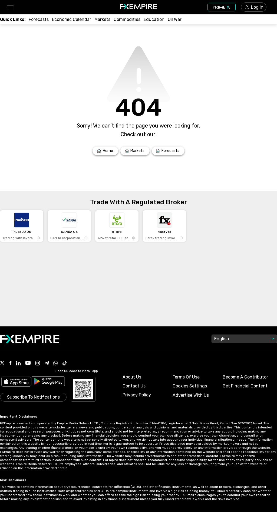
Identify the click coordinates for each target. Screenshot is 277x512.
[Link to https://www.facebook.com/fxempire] (10, 363)
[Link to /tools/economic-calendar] (71, 19)
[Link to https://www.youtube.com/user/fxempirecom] (28, 363)
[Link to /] (105, 151)
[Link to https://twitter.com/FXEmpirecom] (2, 363)
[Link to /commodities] (127, 19)
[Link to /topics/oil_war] (175, 19)
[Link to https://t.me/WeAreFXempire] (46, 363)
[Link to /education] (154, 19)
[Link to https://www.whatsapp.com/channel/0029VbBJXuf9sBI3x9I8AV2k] (55, 364)
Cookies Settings (190, 386)
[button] (10, 7)
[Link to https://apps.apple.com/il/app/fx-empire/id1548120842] (16, 382)
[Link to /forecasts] (39, 19)
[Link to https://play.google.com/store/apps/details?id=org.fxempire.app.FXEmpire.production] (48, 382)
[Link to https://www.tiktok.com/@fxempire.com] (64, 364)
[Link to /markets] (102, 19)
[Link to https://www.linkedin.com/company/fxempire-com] (18, 364)
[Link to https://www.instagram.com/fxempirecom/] (37, 364)
